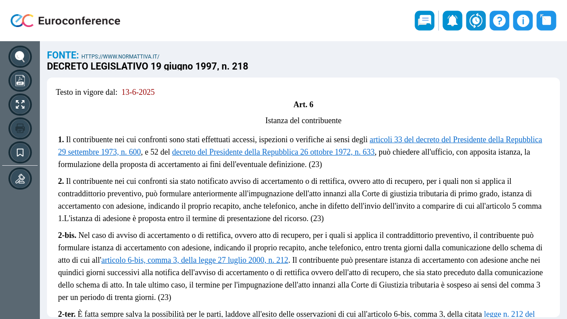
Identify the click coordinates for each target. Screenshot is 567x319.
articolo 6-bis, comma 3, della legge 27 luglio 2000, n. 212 (194, 260)
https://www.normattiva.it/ (120, 57)
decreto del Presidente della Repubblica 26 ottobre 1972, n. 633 (273, 152)
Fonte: (64, 55)
